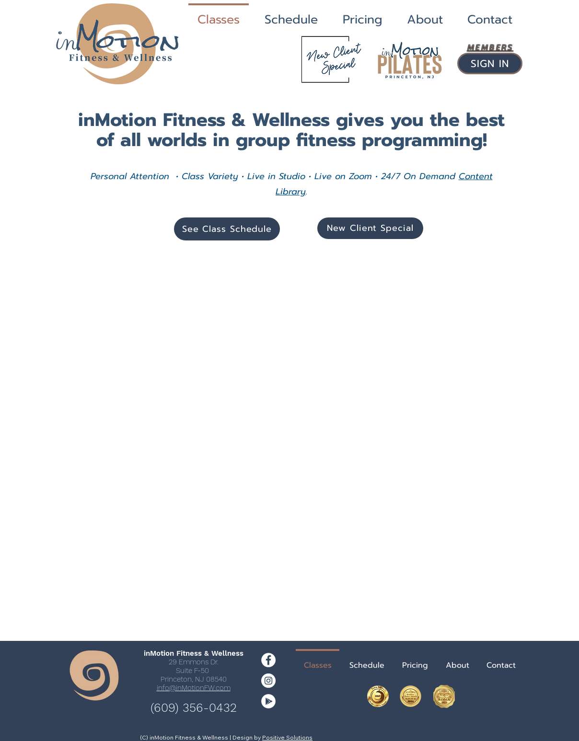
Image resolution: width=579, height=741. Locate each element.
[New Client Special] (370, 228)
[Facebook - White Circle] (268, 660)
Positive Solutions (287, 737)
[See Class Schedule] (227, 228)
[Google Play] (268, 701)
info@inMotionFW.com (194, 688)
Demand (439, 176)
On (411, 176)
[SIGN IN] (489, 63)
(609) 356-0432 (194, 708)
